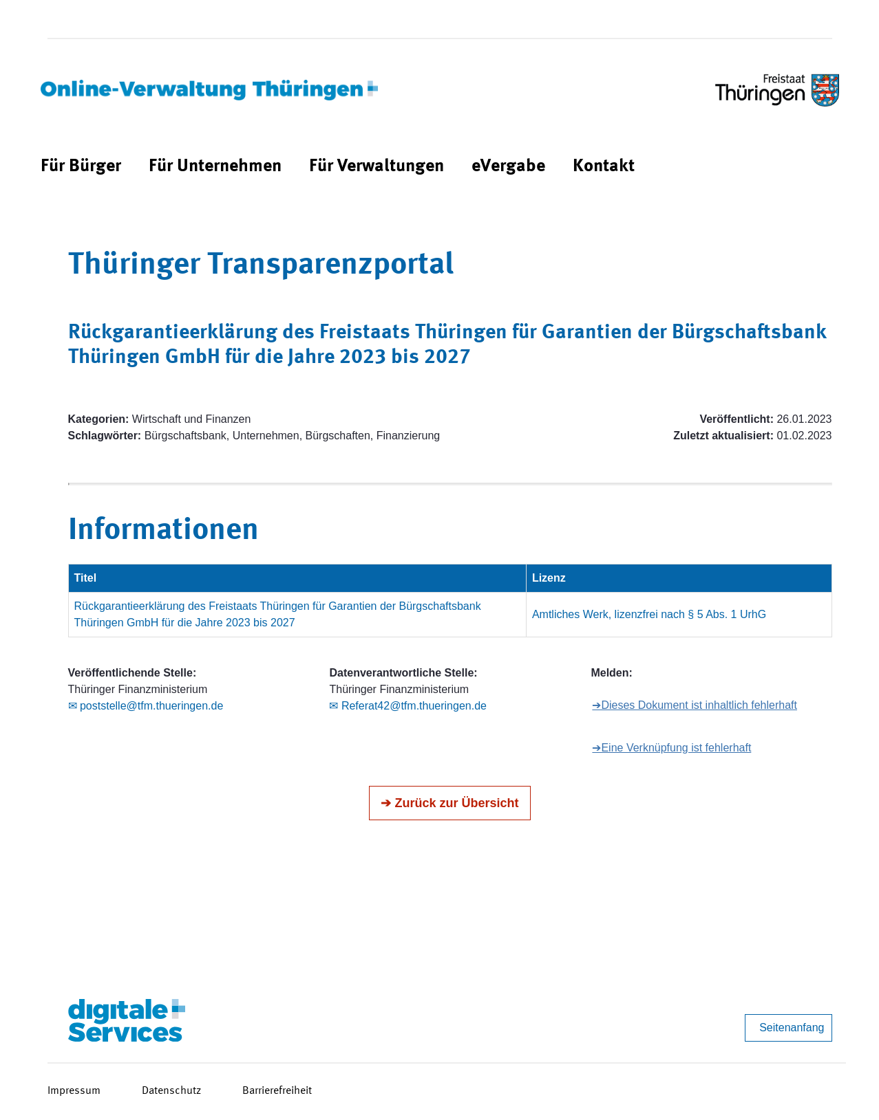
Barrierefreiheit (277, 1091)
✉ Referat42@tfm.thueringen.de (407, 706)
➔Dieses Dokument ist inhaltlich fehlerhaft (694, 705)
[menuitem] (81, 166)
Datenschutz (171, 1091)
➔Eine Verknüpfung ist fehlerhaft (671, 748)
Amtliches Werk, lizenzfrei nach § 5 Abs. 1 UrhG (649, 614)
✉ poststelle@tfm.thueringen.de (146, 706)
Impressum (73, 1091)
